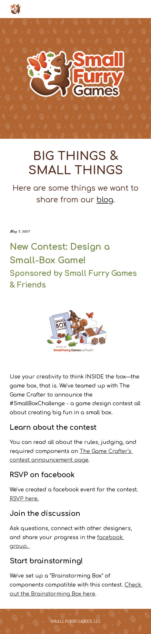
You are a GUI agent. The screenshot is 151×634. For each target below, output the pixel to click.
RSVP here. (24, 499)
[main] (75, 177)
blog (104, 200)
